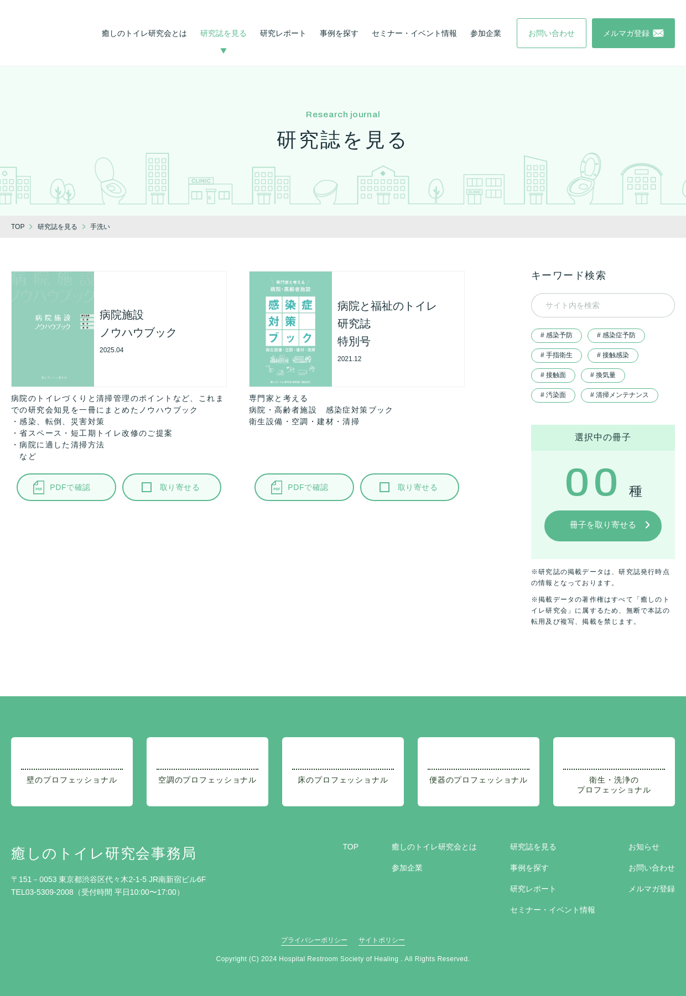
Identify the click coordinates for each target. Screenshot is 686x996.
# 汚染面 (553, 395)
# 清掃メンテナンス (619, 395)
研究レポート (283, 33)
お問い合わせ (651, 867)
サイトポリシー (381, 940)
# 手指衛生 (557, 355)
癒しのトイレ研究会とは (144, 33)
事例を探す (339, 33)
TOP (350, 846)
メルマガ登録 (651, 888)
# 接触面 (553, 375)
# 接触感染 (613, 355)
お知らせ (643, 846)
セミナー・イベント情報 (414, 33)
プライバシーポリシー (314, 940)
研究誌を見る (223, 33)
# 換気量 (603, 375)
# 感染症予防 (616, 335)
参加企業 (485, 33)
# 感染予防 (557, 335)
